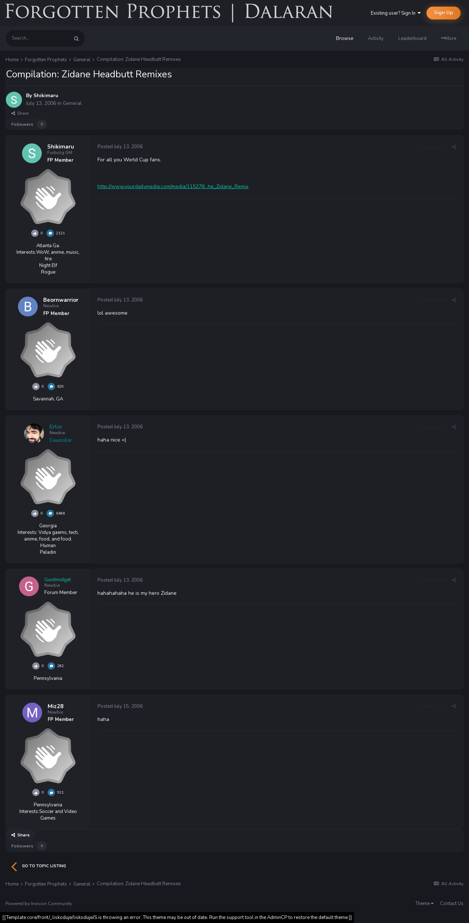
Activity (376, 38)
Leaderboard (412, 38)
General (72, 103)
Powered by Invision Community (38, 903)
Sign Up (443, 13)
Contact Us (452, 903)
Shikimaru (45, 95)
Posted (120, 146)
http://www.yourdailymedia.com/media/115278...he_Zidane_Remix (172, 186)
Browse (344, 38)
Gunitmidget (57, 579)
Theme (424, 903)
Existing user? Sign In (396, 13)
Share (20, 113)
